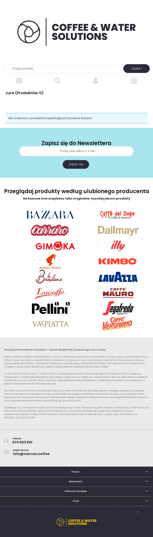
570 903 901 (22, 442)
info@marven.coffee (31, 453)
